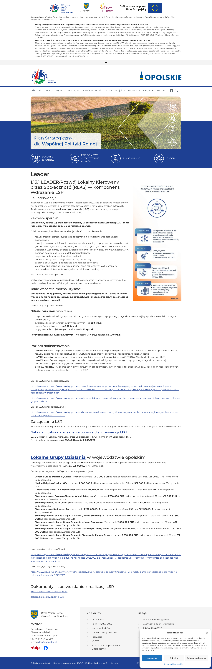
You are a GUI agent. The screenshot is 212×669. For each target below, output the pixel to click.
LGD (109, 90)
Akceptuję (152, 658)
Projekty (120, 90)
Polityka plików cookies (173, 664)
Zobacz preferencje (196, 658)
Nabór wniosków (92, 90)
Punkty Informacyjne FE (156, 619)
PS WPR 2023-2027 (67, 90)
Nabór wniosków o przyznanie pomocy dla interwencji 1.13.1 (79, 432)
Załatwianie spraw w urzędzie (158, 624)
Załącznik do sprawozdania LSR (47, 597)
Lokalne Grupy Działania (104, 632)
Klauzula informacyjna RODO (68, 663)
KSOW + (148, 90)
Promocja (134, 90)
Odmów (174, 658)
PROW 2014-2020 (152, 628)
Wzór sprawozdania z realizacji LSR (49, 591)
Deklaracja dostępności (96, 663)
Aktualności (45, 90)
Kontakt (161, 90)
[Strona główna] (33, 90)
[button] (206, 632)
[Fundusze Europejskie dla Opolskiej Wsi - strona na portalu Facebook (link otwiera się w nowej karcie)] (171, 90)
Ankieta (114, 663)
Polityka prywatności (41, 663)
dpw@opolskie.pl (47, 642)
